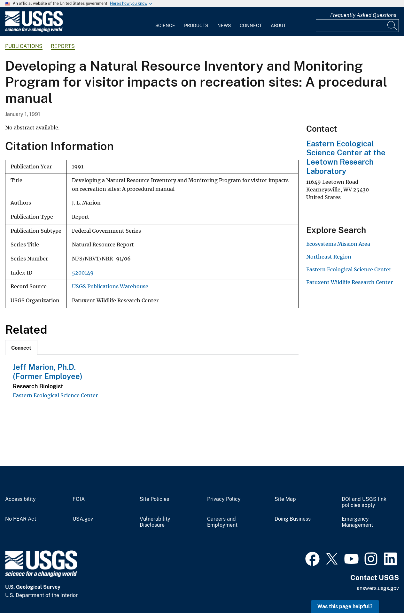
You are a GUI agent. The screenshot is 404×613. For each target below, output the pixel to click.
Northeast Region (328, 256)
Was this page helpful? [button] (345, 606)
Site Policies (154, 499)
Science (165, 25)
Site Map (285, 499)
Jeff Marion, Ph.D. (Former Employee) (47, 371)
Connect (251, 25)
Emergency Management (357, 522)
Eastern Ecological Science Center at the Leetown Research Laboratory (345, 157)
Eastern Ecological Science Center (55, 395)
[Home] (34, 31)
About (278, 25)
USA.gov (83, 519)
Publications (24, 46)
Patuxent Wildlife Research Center (349, 282)
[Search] (392, 25)
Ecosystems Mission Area (338, 244)
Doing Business (293, 519)
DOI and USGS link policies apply (364, 502)
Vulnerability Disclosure (155, 522)
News (224, 25)
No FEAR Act (20, 519)
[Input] (357, 25)
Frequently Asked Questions (363, 15)
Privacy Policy (224, 499)
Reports (63, 46)
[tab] (21, 347)
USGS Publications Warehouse (110, 286)
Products (196, 25)
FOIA (79, 499)
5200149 (83, 273)
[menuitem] (165, 22)
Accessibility (20, 499)
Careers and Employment (222, 522)
